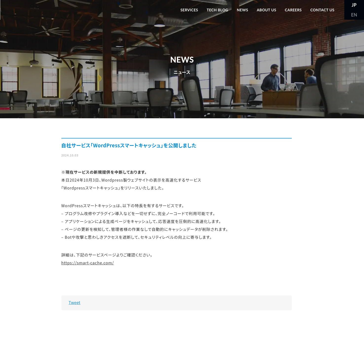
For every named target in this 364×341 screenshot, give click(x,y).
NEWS (242, 10)
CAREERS (293, 10)
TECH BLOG (217, 10)
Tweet (75, 302)
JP (354, 5)
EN (354, 14)
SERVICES (189, 10)
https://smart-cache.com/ (87, 263)
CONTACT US (322, 10)
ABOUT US (266, 10)
